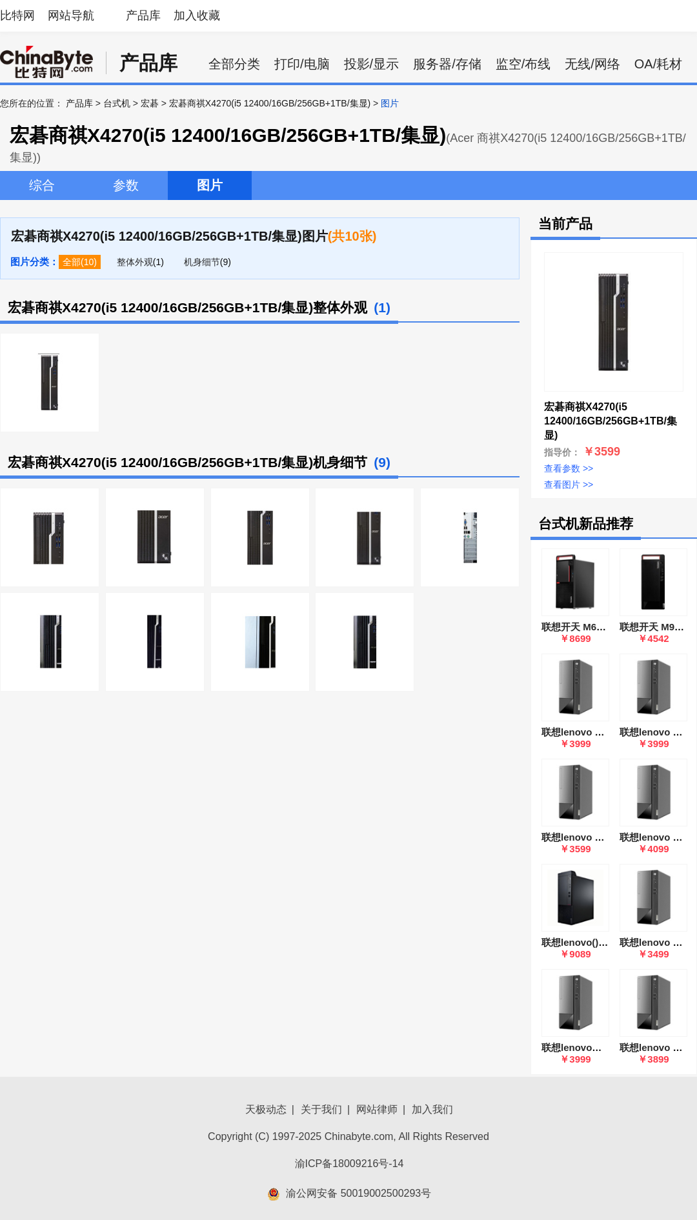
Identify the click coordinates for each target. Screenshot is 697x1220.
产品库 (143, 15)
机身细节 (202, 262)
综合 (42, 185)
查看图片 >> (568, 484)
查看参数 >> (568, 468)
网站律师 (377, 1109)
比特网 (17, 15)
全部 (72, 262)
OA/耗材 (658, 64)
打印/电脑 (302, 64)
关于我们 (321, 1109)
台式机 (116, 103)
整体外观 (135, 262)
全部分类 (234, 64)
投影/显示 (371, 64)
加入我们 (432, 1109)
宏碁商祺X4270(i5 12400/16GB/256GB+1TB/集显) (269, 103)
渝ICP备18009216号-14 (349, 1163)
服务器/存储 (447, 64)
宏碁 (150, 103)
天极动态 (266, 1109)
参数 (126, 185)
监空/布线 (523, 64)
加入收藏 (197, 15)
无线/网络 (592, 64)
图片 (210, 185)
